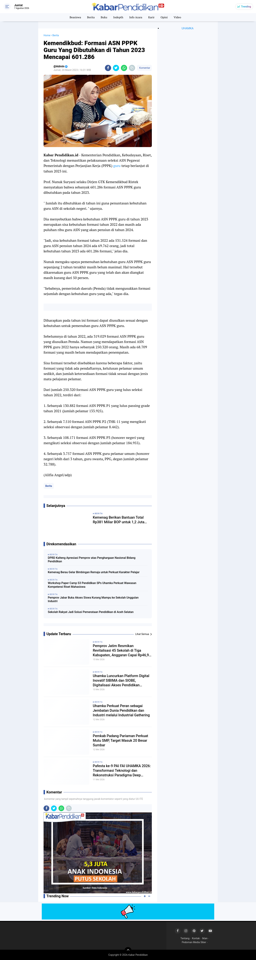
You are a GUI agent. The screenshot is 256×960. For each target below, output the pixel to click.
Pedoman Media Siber (194, 942)
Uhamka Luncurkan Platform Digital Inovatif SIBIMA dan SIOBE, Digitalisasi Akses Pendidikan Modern (121, 680)
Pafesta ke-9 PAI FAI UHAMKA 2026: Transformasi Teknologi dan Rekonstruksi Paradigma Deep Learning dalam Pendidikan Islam (122, 770)
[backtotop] (128, 950)
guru (117, 165)
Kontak (196, 938)
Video (177, 17)
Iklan (204, 938)
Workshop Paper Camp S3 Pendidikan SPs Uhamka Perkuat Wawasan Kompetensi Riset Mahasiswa (92, 584)
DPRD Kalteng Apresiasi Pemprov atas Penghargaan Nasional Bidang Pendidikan (91, 559)
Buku (104, 17)
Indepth (118, 17)
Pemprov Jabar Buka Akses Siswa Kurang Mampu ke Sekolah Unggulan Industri (93, 599)
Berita (91, 17)
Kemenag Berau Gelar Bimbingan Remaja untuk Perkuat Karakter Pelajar (94, 572)
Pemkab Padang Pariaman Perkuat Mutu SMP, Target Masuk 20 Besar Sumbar (120, 740)
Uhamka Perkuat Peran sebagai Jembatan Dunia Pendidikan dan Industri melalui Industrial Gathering (121, 710)
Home (47, 35)
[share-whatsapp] (124, 68)
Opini (164, 17)
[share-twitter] (116, 68)
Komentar (144, 67)
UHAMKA (188, 28)
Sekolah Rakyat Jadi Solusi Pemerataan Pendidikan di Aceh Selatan (91, 612)
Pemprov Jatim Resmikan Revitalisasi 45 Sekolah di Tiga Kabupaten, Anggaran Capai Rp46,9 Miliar (121, 650)
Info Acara (135, 17)
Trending (246, 6)
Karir (151, 17)
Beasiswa (75, 17)
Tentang (185, 938)
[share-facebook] (108, 68)
